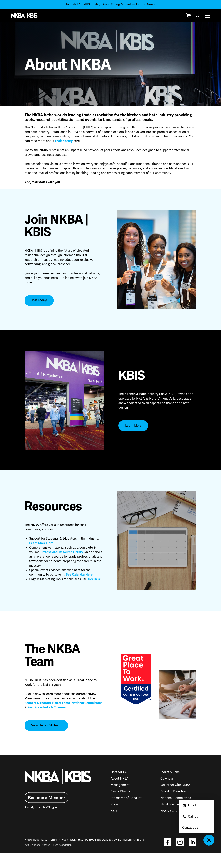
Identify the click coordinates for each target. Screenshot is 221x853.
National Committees (86, 703)
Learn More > (146, 4)
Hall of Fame (61, 703)
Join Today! (39, 300)
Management (120, 785)
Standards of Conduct (126, 798)
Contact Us (119, 772)
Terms (53, 839)
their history (64, 141)
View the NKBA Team (46, 725)
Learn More (133, 426)
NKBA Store (168, 811)
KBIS (114, 811)
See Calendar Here (79, 575)
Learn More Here (41, 543)
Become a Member (46, 797)
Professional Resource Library (61, 552)
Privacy (63, 839)
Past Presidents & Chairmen (47, 707)
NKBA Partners (171, 804)
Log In (53, 807)
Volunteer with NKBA (175, 785)
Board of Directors (38, 703)
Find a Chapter (121, 791)
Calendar (166, 779)
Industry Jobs (170, 772)
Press (115, 804)
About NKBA (119, 779)
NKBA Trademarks (36, 839)
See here (94, 579)
